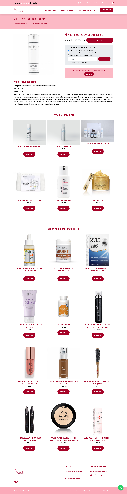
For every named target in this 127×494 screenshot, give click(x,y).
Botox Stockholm (20, 24)
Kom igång (107, 10)
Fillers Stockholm (71, 475)
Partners (87, 10)
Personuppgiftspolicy (95, 491)
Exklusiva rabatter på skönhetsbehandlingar (85, 53)
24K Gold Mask (97, 200)
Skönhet (45, 24)
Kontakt (78, 491)
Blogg (78, 10)
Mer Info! (100, 40)
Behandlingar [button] (50, 10)
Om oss (70, 10)
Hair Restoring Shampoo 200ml (29, 146)
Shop (95, 10)
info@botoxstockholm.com (101, 3)
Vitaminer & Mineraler (42, 86)
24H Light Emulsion (63, 200)
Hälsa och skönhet (34, 24)
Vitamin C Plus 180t (64, 325)
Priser (62, 10)
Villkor (84, 491)
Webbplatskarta (107, 491)
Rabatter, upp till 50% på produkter (81, 50)
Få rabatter (104, 59)
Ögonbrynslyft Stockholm (73, 478)
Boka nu (89, 74)
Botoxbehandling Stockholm (74, 471)
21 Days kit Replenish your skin (29, 200)
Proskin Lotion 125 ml (64, 146)
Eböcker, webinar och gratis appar (81, 55)
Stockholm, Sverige (85, 3)
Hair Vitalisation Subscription (97, 143)
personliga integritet (75, 62)
